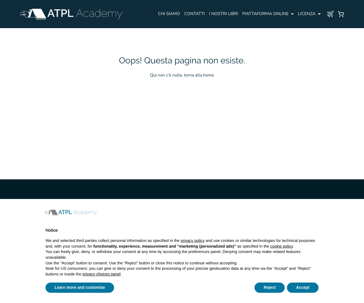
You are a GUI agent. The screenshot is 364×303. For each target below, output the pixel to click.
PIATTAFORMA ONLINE (265, 14)
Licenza (307, 14)
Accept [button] (302, 287)
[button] (315, 212)
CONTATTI (194, 14)
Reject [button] (270, 287)
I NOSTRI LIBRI (223, 14)
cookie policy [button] (281, 246)
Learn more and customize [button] (80, 287)
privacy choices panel (101, 274)
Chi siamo (169, 14)
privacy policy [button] (192, 240)
